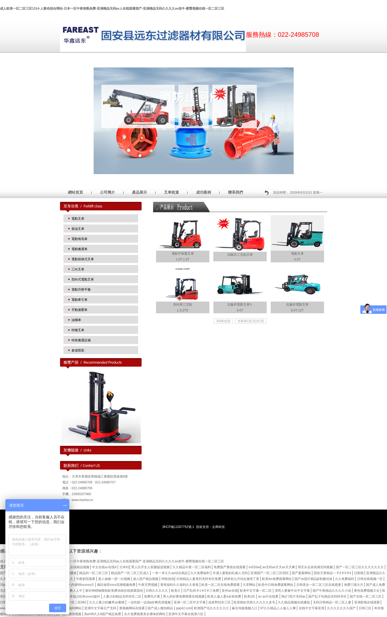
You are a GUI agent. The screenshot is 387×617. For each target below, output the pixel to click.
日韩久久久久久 (157, 590)
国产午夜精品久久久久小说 (332, 590)
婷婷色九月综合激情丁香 (242, 579)
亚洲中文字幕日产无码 (100, 608)
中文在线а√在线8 (104, 567)
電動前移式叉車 (82, 259)
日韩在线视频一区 (370, 579)
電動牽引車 (79, 300)
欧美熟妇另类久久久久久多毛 (255, 602)
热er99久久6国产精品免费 (103, 614)
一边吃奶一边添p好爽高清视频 (149, 602)
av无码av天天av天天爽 (279, 567)
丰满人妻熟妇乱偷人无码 (231, 573)
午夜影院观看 (86, 579)
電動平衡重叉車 (182, 253)
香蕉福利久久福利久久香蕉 (180, 585)
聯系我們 (235, 192)
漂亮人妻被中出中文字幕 (293, 590)
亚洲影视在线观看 (367, 602)
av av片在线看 (269, 596)
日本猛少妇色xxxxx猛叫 (83, 596)
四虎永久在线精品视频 (73, 567)
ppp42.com (184, 608)
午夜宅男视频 (148, 585)
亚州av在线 (230, 590)
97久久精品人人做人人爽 (278, 608)
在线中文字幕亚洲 (312, 608)
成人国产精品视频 (146, 579)
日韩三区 (365, 608)
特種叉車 (77, 330)
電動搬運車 (79, 249)
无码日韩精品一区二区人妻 (332, 602)
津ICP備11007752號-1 (178, 527)
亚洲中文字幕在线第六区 (186, 614)
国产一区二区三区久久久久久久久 (360, 567)
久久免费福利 (200, 573)
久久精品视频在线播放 (294, 602)
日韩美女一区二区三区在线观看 (319, 585)
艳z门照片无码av (293, 596)
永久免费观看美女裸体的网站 (145, 614)
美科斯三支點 (182, 304)
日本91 (124, 567)
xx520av (255, 567)
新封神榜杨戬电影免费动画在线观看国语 (114, 590)
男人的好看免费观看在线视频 (184, 596)
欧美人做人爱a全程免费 (224, 596)
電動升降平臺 (81, 289)
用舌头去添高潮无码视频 (316, 567)
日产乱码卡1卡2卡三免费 (201, 590)
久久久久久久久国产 (342, 608)
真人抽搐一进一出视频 (114, 579)
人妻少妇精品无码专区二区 (122, 596)
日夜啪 (359, 573)
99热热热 (167, 579)
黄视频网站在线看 (132, 608)
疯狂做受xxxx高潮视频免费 (116, 585)
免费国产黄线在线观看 (230, 567)
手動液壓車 (79, 310)
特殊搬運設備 (81, 340)
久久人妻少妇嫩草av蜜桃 (107, 602)
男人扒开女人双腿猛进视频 (150, 567)
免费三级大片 (354, 585)
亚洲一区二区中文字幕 (190, 602)
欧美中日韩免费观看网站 (276, 585)
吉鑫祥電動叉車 (297, 304)
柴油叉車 (77, 229)
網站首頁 (75, 192)
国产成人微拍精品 (160, 608)
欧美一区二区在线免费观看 (221, 585)
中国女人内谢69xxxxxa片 (76, 585)
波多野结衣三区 (220, 602)
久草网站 (249, 585)
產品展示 (139, 192)
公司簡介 (107, 192)
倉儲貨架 (77, 350)
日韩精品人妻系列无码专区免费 (199, 579)
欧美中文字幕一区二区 (256, 590)
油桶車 (76, 320)
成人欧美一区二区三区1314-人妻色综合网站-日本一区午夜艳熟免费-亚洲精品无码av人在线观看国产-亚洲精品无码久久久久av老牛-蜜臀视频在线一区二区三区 (112, 8)
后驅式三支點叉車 (240, 255)
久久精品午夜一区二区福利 (192, 567)
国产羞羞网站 (302, 573)
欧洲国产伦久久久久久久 (212, 608)
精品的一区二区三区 (94, 573)
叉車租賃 (171, 192)
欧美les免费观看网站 (277, 579)
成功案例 (203, 192)
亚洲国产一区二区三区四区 (270, 573)
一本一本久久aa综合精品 (170, 573)
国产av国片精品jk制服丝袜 (313, 579)
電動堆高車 (79, 239)
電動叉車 (77, 219)
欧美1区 (250, 596)
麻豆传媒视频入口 (245, 608)
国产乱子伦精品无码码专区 (328, 596)
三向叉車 (77, 269)
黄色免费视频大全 (367, 590)
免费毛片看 (152, 596)
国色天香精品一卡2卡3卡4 (333, 573)
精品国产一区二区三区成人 (130, 573)
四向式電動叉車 (82, 279)
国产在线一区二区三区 (366, 596)
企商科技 (218, 527)
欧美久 (176, 590)
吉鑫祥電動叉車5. (239, 304)
